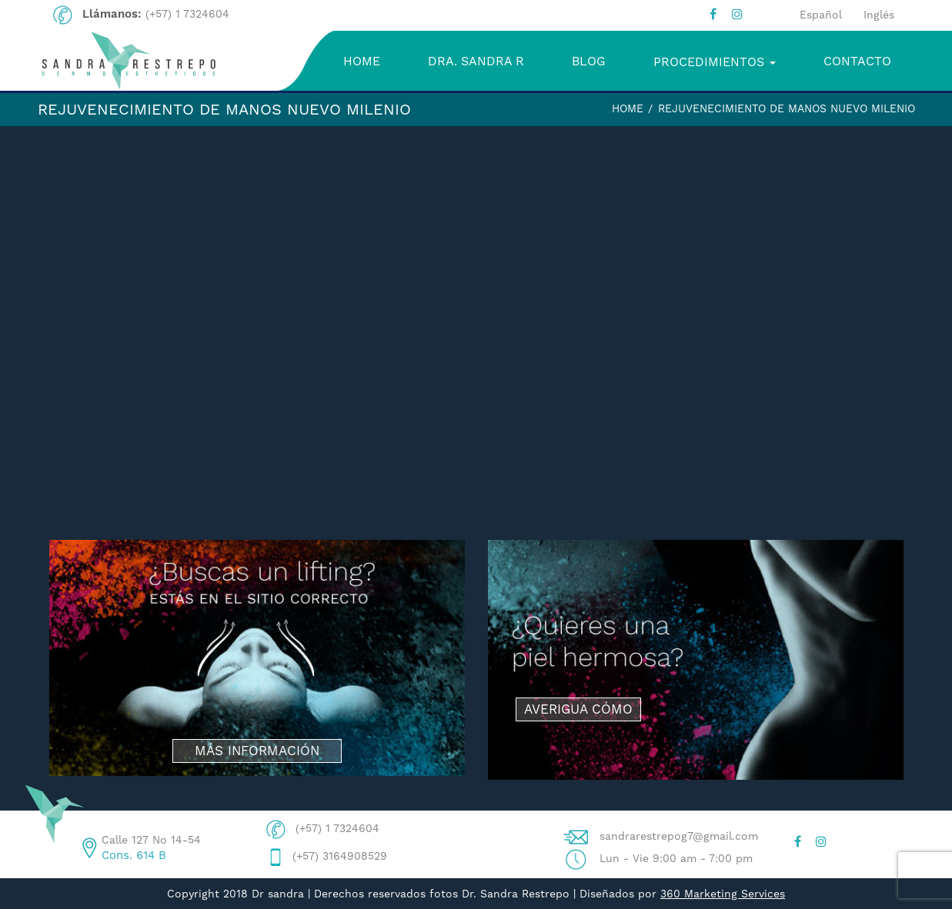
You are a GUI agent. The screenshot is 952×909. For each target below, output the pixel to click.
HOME (361, 61)
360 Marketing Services (722, 893)
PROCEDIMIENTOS (714, 62)
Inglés (878, 14)
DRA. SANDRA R (476, 61)
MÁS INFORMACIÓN (257, 750)
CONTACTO (857, 61)
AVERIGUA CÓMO (578, 709)
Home (627, 108)
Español (821, 14)
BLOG (589, 61)
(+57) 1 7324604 (187, 14)
